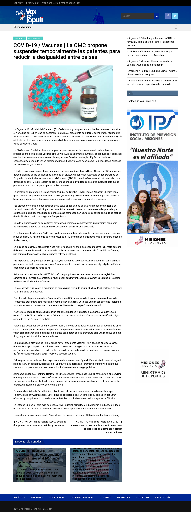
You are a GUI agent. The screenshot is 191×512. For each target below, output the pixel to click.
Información (32, 3)
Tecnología (163, 497)
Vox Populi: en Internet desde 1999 (61, 3)
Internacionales (34, 38)
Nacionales (57, 497)
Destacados (20, 38)
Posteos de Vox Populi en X (141, 101)
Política (19, 497)
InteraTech (47, 509)
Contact (18, 3)
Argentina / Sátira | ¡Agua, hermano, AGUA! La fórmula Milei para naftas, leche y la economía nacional (151, 42)
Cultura (105, 497)
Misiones (37, 497)
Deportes (123, 497)
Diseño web (36, 509)
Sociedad (142, 497)
